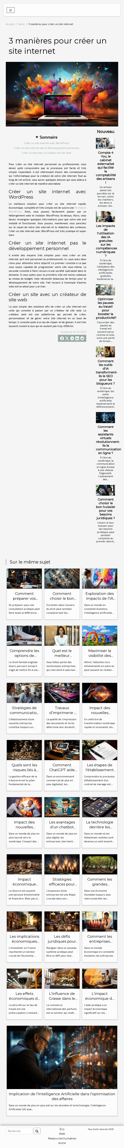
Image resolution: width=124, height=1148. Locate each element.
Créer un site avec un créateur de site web (46, 152)
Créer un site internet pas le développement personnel (46, 147)
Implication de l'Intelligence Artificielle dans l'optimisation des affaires (62, 1096)
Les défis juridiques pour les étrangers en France (62, 943)
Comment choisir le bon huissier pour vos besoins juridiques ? (105, 508)
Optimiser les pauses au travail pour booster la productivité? (106, 308)
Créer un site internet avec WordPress (46, 142)
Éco (62, 1129)
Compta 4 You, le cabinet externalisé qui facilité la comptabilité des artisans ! (106, 167)
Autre (21, 23)
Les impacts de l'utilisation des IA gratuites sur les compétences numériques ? (106, 241)
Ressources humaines (62, 1138)
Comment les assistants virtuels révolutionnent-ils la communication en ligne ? (108, 440)
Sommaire (48, 137)
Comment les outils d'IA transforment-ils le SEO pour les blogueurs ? (106, 372)
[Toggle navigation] (11, 10)
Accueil (10, 23)
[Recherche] (19, 1131)
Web (62, 1133)
